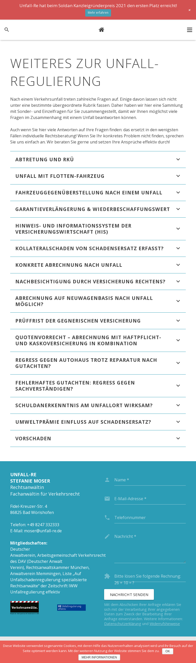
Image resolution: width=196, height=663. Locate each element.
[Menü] (189, 29)
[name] (150, 480)
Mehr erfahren (98, 12)
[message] (150, 547)
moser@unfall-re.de (43, 531)
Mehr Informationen (99, 657)
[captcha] (150, 576)
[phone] (150, 517)
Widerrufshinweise (165, 623)
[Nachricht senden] (129, 594)
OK (167, 651)
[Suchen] (7, 30)
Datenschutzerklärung (122, 623)
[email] (150, 499)
